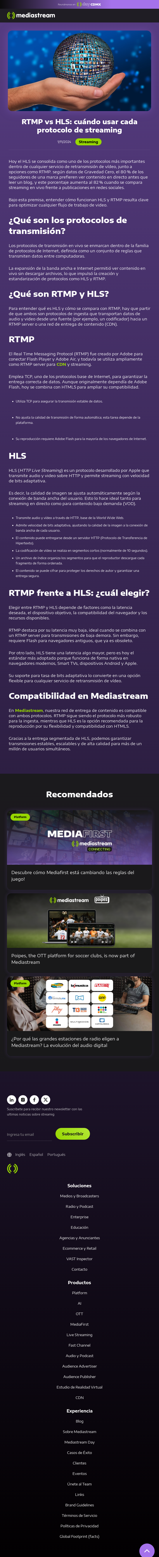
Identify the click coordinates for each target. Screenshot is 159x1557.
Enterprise (79, 1217)
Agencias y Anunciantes (79, 1238)
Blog (79, 1421)
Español (36, 1154)
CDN (61, 364)
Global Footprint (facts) (79, 1536)
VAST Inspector (79, 1259)
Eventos (80, 1473)
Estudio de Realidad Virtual (79, 1387)
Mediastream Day (79, 1442)
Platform (79, 1293)
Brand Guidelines (79, 1505)
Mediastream (29, 710)
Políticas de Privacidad (79, 1526)
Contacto (79, 1269)
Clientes (79, 1463)
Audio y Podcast (79, 1356)
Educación (79, 1227)
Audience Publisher (79, 1377)
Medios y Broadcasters (79, 1196)
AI (79, 1303)
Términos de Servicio (79, 1515)
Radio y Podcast (79, 1206)
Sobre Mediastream (79, 1432)
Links (79, 1494)
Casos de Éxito (79, 1452)
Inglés (20, 1154)
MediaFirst (79, 1324)
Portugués (56, 1154)
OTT (79, 1314)
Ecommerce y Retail (79, 1248)
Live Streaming (79, 1335)
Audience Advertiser (79, 1366)
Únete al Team (79, 1484)
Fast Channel (79, 1345)
